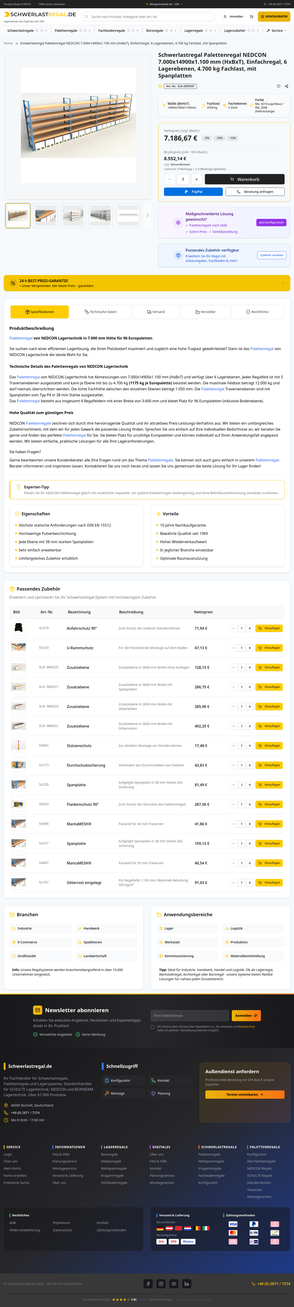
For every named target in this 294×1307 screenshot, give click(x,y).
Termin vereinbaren (244, 1094)
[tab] (147, 283)
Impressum (61, 1222)
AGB (12, 1222)
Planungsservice (64, 1161)
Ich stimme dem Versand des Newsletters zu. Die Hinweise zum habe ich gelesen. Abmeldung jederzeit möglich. (206, 1028)
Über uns (10, 1161)
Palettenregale (38, 423)
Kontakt (155, 1168)
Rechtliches (260, 312)
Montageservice (64, 1168)
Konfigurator (208, 1182)
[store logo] (40, 14)
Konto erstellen (15, 1175)
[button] (18, 215)
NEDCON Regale (259, 1168)
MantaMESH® (79, 823)
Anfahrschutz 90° (82, 628)
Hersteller (208, 312)
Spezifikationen (42, 312)
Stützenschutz (79, 745)
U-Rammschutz (80, 647)
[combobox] (148, 16)
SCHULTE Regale (259, 1175)
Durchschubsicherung (86, 765)
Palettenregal (21, 338)
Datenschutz (247, 1027)
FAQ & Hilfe (60, 1154)
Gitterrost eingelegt (84, 882)
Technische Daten (103, 312)
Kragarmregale (112, 1175)
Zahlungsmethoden (111, 1230)
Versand (159, 312)
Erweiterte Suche (16, 1182)
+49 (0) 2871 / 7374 (279, 4)
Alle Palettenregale (261, 1161)
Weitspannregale (114, 1168)
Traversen (254, 1190)
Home (8, 43)
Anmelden (246, 1015)
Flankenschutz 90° (83, 804)
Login (8, 1154)
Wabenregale (111, 1161)
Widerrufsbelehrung (24, 1230)
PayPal (197, 191)
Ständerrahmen (259, 1182)
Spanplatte (76, 784)
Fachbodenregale (114, 1182)
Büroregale (109, 1154)
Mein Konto (12, 1168)
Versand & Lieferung (67, 1175)
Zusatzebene (78, 667)
